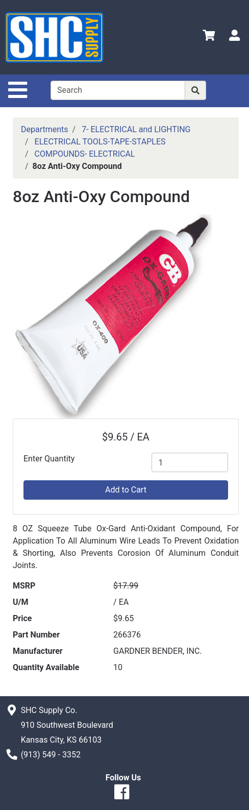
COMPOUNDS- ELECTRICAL (85, 154)
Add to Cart (125, 490)
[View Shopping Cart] (209, 37)
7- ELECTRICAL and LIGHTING (136, 129)
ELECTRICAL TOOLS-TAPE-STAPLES (100, 141)
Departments (44, 129)
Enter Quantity (48, 458)
